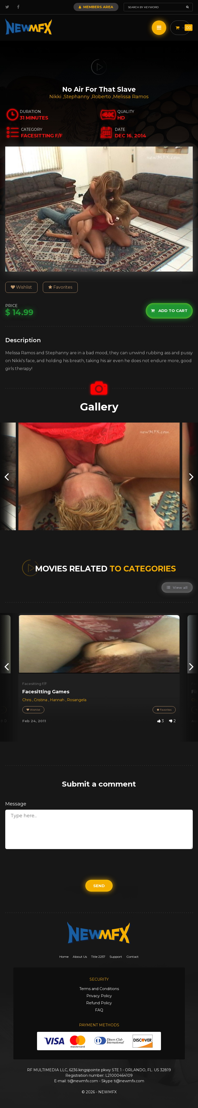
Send (99, 885)
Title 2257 (98, 957)
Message (15, 804)
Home (64, 957)
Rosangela (76, 700)
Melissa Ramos (131, 97)
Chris (27, 700)
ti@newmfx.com (82, 1081)
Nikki (56, 97)
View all (177, 587)
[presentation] (6, 476)
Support (116, 957)
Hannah (57, 700)
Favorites (60, 287)
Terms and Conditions (99, 988)
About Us (80, 957)
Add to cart (169, 310)
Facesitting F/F (34, 684)
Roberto (102, 97)
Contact (132, 957)
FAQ (99, 1010)
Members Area (96, 7)
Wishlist (21, 287)
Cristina (41, 700)
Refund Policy (99, 1003)
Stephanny (77, 97)
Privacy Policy (99, 995)
